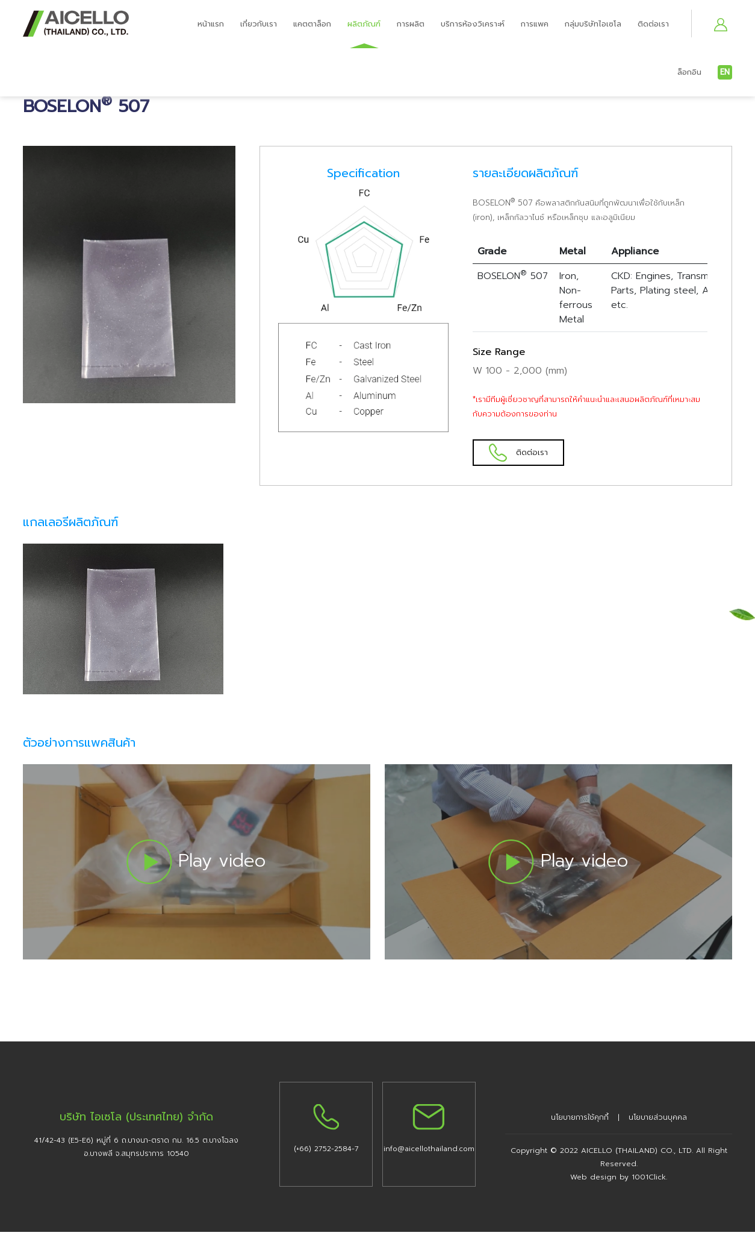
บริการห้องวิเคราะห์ (473, 24)
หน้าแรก (210, 24)
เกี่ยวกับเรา (258, 24)
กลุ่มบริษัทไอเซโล (593, 24)
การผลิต (410, 24)
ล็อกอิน (689, 72)
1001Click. (649, 1175)
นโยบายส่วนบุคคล (658, 1116)
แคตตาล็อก (312, 24)
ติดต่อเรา (653, 24)
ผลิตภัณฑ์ (364, 24)
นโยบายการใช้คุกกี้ (580, 1116)
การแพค (534, 24)
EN (725, 72)
